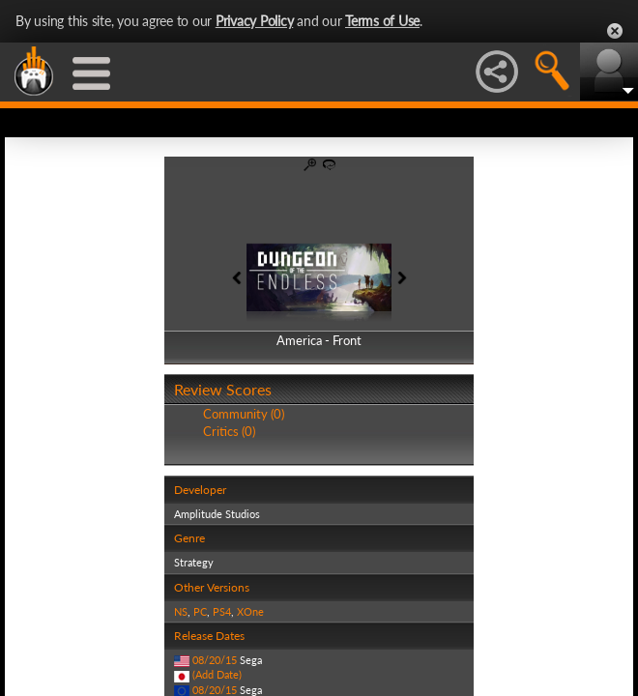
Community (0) (243, 413)
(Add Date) (217, 674)
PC (200, 611)
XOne (250, 611)
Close (615, 31)
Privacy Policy (255, 21)
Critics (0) (229, 431)
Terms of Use (382, 21)
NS (181, 611)
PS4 (222, 611)
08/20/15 (214, 659)
